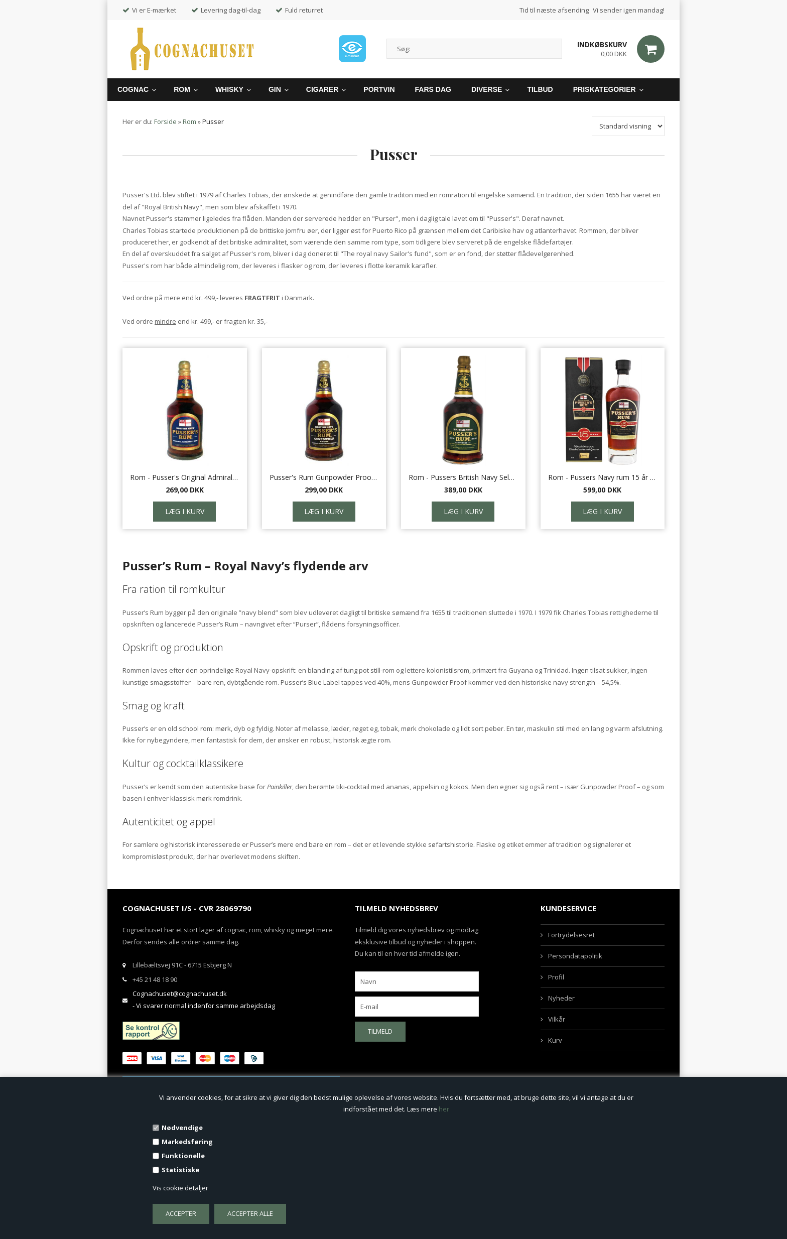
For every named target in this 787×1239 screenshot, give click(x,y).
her (444, 1108)
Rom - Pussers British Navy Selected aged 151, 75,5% (463, 477)
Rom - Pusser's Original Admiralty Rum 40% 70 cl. (184, 477)
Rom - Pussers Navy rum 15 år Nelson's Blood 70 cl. (603, 477)
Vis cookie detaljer (180, 1187)
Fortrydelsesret (571, 934)
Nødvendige (182, 1127)
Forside (165, 121)
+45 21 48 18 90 (155, 979)
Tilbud (540, 89)
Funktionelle (183, 1155)
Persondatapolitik (575, 955)
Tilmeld (380, 1031)
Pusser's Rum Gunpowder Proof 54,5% (324, 477)
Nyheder (561, 998)
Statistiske (180, 1169)
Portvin (379, 89)
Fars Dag (433, 89)
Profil (556, 976)
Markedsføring (187, 1141)
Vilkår (556, 1019)
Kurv (555, 1040)
